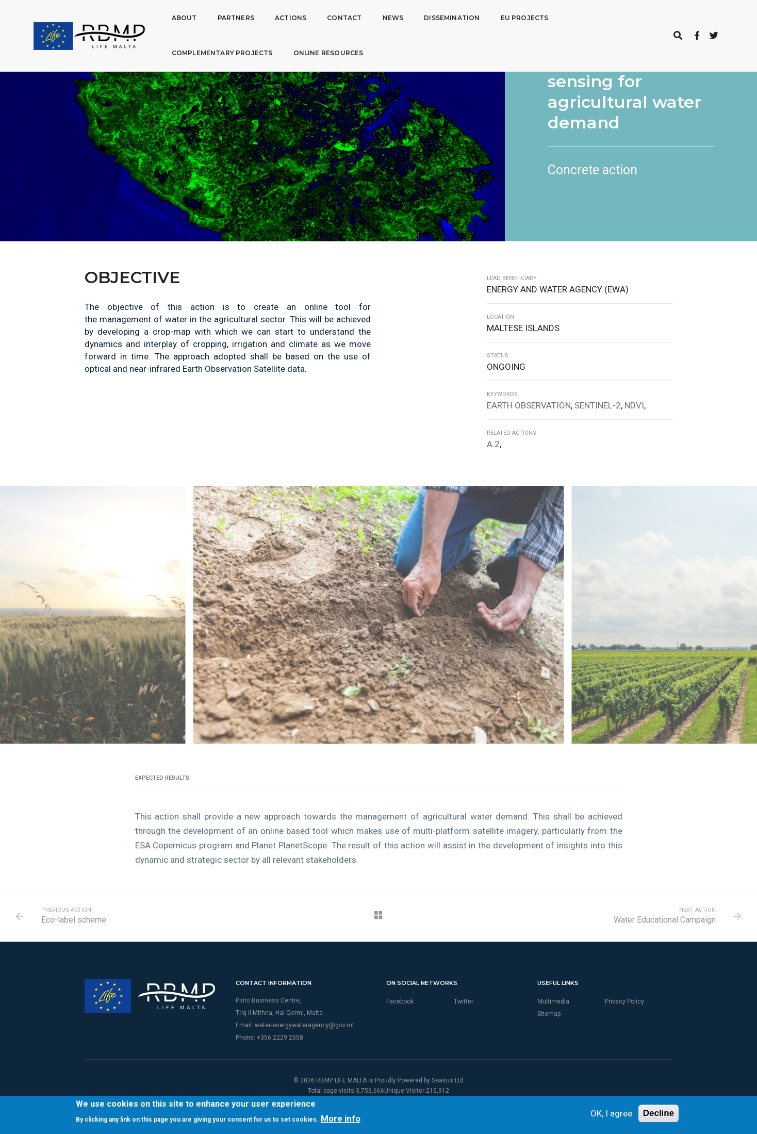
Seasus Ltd (448, 1080)
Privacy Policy (624, 1001)
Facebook (400, 1001)
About (171, 17)
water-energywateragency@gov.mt (304, 1025)
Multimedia (553, 1001)
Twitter (463, 1001)
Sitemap (549, 1013)
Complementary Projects (209, 52)
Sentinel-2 (597, 405)
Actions (277, 17)
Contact (331, 17)
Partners (222, 17)
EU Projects (512, 17)
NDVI (634, 405)
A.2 (493, 444)
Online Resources (316, 52)
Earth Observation (529, 405)
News (379, 17)
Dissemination (439, 17)
